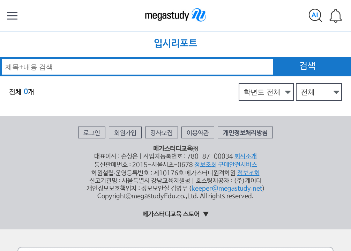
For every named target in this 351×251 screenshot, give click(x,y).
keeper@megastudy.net (213, 133)
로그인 (113, 94)
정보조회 (197, 117)
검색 (307, 47)
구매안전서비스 (221, 117)
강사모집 (165, 94)
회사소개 (227, 111)
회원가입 (138, 94)
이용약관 (192, 94)
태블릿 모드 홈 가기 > (175, 201)
